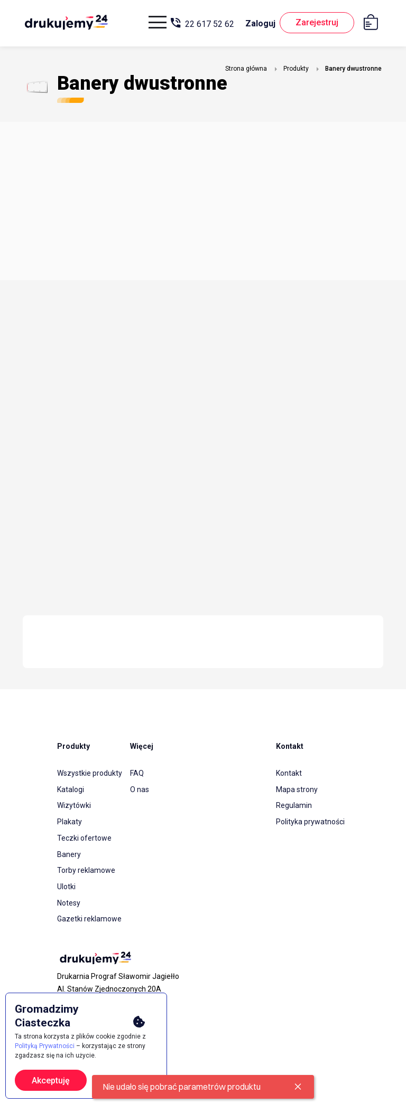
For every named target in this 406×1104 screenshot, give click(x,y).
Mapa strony (297, 789)
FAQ (137, 773)
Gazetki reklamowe (89, 915)
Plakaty (69, 820)
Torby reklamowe (86, 868)
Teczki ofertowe (84, 836)
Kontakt (289, 773)
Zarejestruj (315, 23)
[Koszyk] (373, 24)
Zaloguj (258, 23)
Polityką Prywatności (45, 1046)
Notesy (68, 900)
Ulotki (66, 884)
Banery (69, 852)
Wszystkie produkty (89, 773)
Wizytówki (74, 805)
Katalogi (70, 789)
